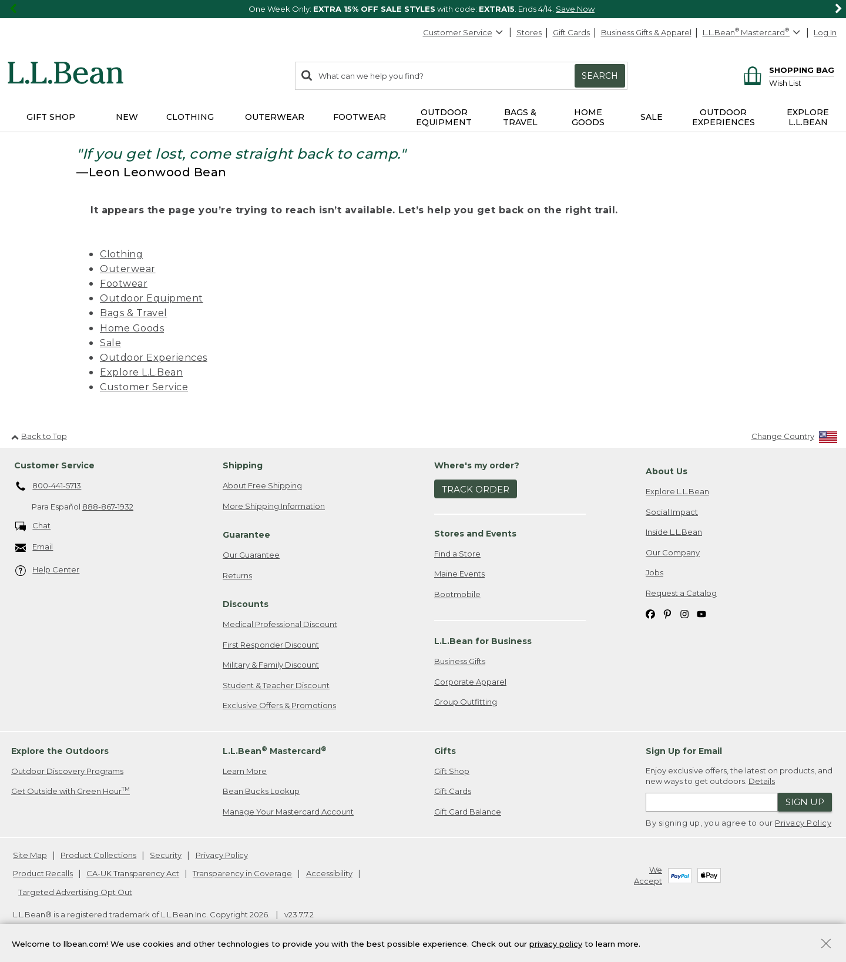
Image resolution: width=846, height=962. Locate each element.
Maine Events (459, 573)
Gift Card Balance (467, 811)
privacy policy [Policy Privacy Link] (555, 943)
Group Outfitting (465, 701)
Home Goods (132, 328)
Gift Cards (571, 32)
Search (600, 76)
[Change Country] (794, 438)
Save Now (575, 9)
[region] (423, 9)
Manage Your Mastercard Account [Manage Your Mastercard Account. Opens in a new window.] (288, 811)
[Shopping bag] (787, 69)
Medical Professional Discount (280, 624)
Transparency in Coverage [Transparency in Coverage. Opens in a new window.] (242, 873)
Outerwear (128, 268)
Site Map (30, 855)
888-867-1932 (107, 506)
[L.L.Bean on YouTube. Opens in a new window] (701, 613)
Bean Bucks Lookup (261, 791)
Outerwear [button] (274, 117)
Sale (110, 342)
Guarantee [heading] (246, 534)
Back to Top (39, 436)
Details (761, 781)
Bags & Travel (133, 313)
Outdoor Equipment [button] (444, 117)
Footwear (123, 283)
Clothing (121, 254)
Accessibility (329, 873)
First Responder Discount (271, 644)
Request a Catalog (681, 593)
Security (166, 855)
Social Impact (672, 512)
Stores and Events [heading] (475, 533)
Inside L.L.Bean (674, 532)
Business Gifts (459, 661)
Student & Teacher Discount (276, 685)
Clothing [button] (190, 117)
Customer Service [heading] (54, 465)
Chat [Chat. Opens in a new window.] (33, 526)
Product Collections (98, 855)
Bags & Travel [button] (520, 117)
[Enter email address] (712, 802)
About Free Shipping (262, 485)
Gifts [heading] (445, 751)
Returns (237, 575)
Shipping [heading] (243, 465)
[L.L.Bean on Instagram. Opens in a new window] (684, 613)
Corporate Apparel (470, 681)
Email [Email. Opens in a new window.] (34, 547)
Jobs (654, 572)
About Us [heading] (666, 471)
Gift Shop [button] (50, 117)
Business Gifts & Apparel (646, 32)
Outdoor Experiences (153, 357)
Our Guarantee (251, 554)
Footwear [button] (359, 117)
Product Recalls (43, 873)
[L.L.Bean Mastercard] (753, 32)
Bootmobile (457, 594)
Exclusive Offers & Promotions (279, 705)
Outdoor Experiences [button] (723, 117)
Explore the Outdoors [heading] (60, 751)
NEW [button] (127, 117)
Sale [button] (651, 117)
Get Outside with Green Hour (70, 791)
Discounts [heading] (245, 604)
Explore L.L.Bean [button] (808, 117)
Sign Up (804, 801)
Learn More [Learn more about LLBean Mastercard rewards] (245, 771)
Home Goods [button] (588, 117)
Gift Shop (451, 771)
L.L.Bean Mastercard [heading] (275, 750)
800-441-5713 (48, 486)
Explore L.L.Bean (141, 372)
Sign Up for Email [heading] (684, 751)
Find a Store (457, 553)
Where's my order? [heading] (476, 465)
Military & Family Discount (271, 664)
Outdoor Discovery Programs (67, 771)
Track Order (475, 489)
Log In (825, 32)
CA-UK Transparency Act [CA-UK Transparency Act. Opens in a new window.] (132, 873)
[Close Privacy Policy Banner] (826, 944)
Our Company (673, 552)
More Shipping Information (274, 506)
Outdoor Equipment (151, 298)
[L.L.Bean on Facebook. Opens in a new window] (650, 613)
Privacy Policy (803, 822)
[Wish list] (801, 82)
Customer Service (463, 32)
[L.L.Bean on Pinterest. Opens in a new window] (667, 613)
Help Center (47, 570)
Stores (529, 32)
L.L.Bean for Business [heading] (483, 641)
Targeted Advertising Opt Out (75, 892)
